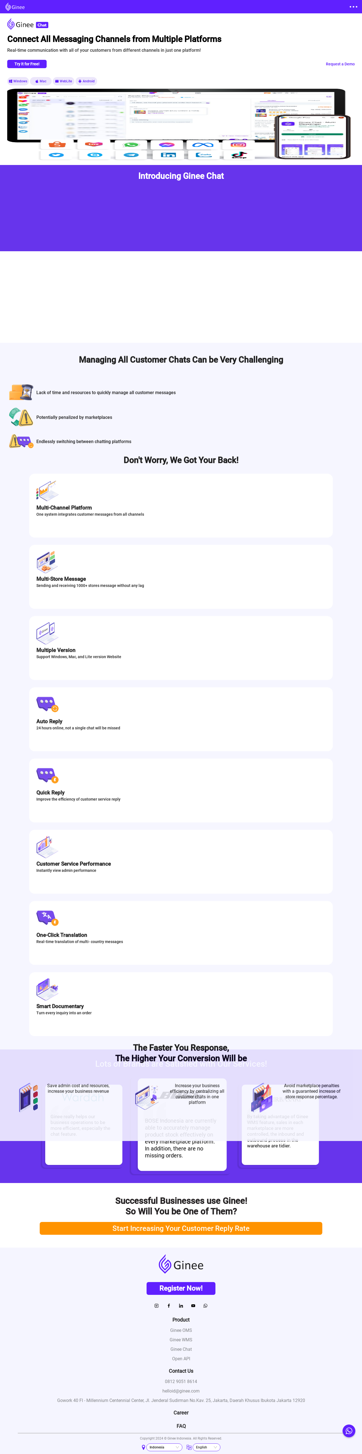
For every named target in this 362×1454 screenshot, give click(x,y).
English (201, 1447)
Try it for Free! (26, 64)
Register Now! (181, 1288)
